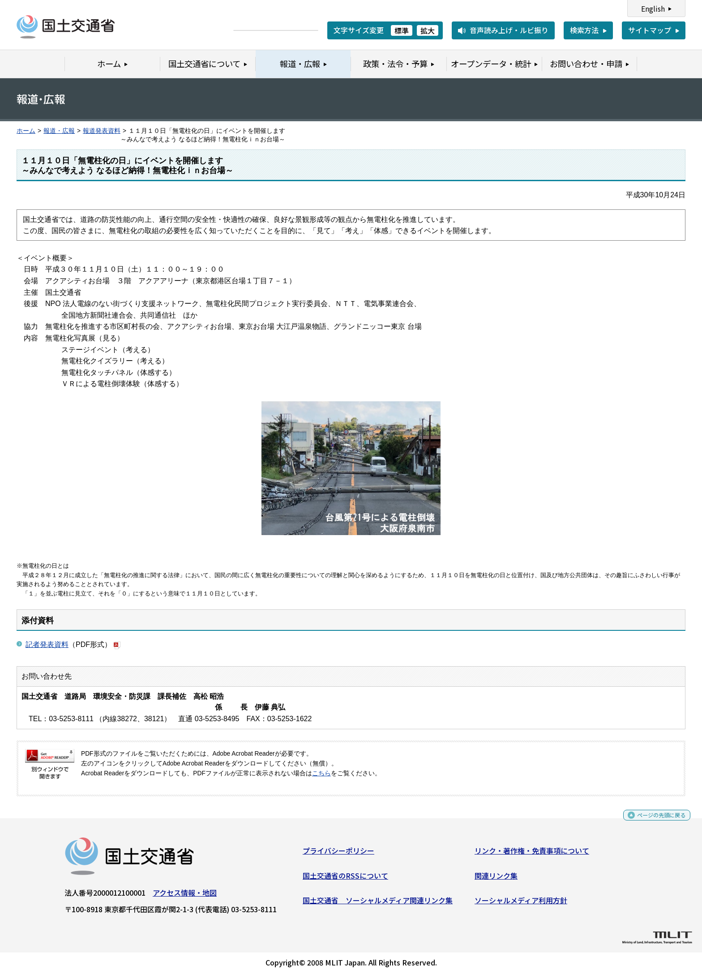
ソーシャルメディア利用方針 (521, 903)
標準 (401, 30)
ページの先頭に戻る (654, 821)
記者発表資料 (47, 644)
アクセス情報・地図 (185, 896)
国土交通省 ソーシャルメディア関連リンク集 (378, 903)
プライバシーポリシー (338, 854)
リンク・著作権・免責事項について (532, 854)
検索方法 (584, 30)
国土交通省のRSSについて (345, 878)
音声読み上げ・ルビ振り (509, 30)
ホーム (26, 131)
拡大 (427, 30)
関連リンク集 (496, 878)
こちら (321, 773)
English (653, 8)
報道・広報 (59, 131)
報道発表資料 (101, 131)
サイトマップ (649, 30)
